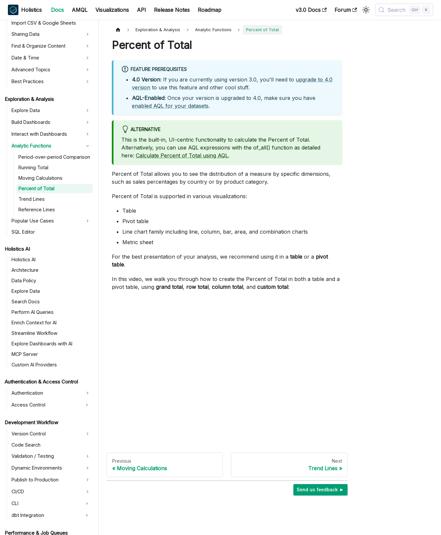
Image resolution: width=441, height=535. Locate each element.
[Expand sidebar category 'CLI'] (87, 503)
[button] (51, 34)
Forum (345, 10)
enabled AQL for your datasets (170, 106)
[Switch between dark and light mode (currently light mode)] (366, 10)
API (141, 10)
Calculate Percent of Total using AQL (182, 155)
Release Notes (172, 10)
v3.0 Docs (311, 10)
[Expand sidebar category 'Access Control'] (87, 405)
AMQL (79, 10)
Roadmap (209, 10)
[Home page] (118, 30)
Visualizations (112, 10)
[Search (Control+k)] (404, 10)
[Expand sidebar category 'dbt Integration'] (87, 515)
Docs (57, 10)
